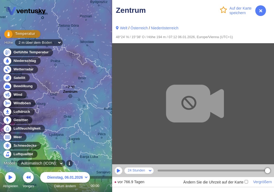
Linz (53, 95)
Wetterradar (20, 69)
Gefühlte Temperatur (28, 52)
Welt (123, 28)
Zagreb (74, 139)
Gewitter (17, 120)
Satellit (16, 78)
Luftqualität (20, 154)
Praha (55, 62)
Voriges (28, 180)
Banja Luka (89, 157)
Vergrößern (262, 182)
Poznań (86, 17)
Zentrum (70, 93)
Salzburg (38, 104)
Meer (14, 137)
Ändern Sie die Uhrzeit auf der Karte (215, 182)
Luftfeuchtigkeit (23, 129)
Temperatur (20, 34)
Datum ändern (65, 180)
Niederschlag (21, 61)
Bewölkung (20, 86)
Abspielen (10, 180)
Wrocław (87, 42)
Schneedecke (21, 146)
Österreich (139, 28)
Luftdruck (18, 112)
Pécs (102, 135)
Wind (14, 95)
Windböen (19, 103)
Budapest (111, 110)
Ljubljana (56, 135)
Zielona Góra (68, 26)
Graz (67, 117)
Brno (82, 79)
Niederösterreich (164, 28)
